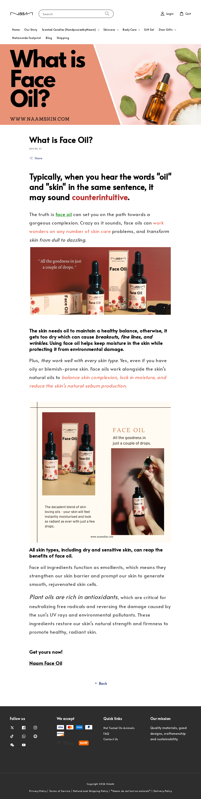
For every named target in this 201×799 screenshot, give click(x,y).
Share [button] (35, 158)
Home (16, 29)
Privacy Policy (38, 791)
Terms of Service (59, 791)
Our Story (30, 29)
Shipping (63, 38)
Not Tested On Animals (119, 728)
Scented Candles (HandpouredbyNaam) (69, 29)
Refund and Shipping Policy (90, 791)
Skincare (109, 29)
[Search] (107, 13)
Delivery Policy (162, 791)
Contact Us (110, 739)
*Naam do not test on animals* (131, 791)
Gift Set (149, 29)
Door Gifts (166, 29)
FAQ (106, 733)
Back (100, 683)
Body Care (129, 29)
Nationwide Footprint (26, 38)
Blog (49, 38)
